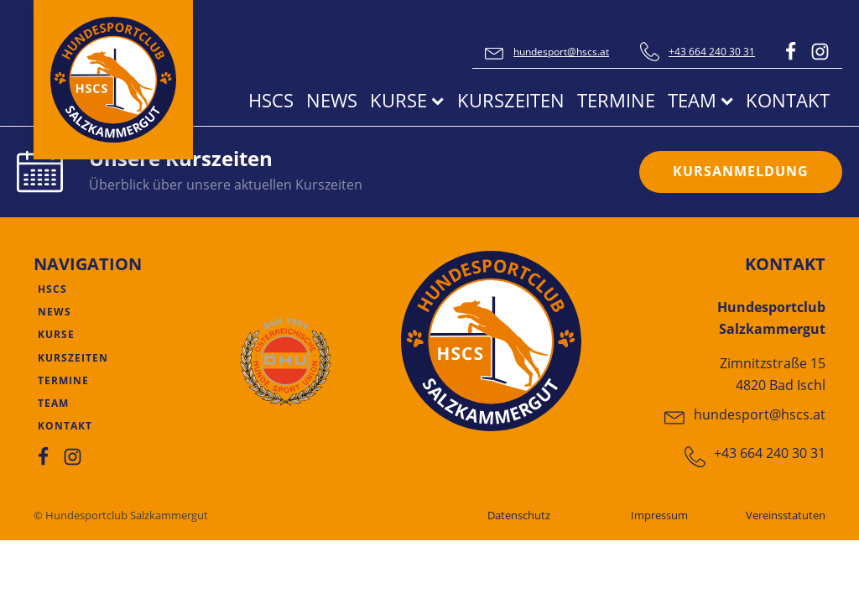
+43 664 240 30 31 (712, 51)
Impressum (659, 515)
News (331, 99)
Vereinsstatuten (785, 515)
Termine (616, 99)
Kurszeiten (511, 99)
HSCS (271, 99)
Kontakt (788, 99)
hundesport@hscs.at (561, 51)
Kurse (407, 99)
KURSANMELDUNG (741, 171)
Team (700, 99)
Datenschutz (518, 515)
